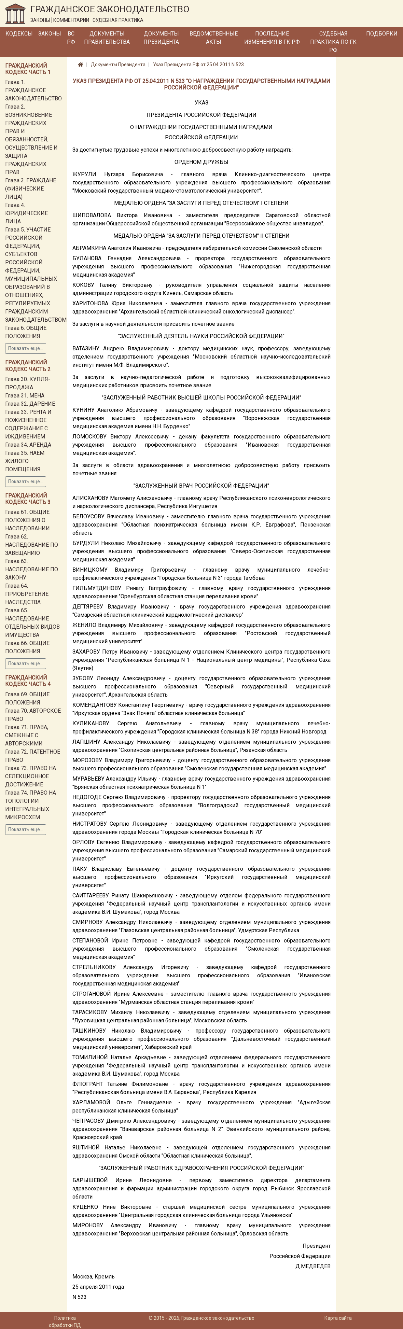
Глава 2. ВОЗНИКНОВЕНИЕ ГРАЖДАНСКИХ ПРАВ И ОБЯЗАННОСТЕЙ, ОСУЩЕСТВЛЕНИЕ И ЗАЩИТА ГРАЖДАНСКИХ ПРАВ (31, 139)
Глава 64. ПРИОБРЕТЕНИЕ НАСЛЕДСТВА (26, 594)
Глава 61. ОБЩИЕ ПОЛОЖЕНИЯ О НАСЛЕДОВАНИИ (27, 520)
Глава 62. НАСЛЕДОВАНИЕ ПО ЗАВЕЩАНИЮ (31, 544)
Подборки (382, 33)
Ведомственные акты (214, 37)
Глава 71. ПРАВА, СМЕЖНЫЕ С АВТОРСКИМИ (26, 735)
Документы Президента (161, 37)
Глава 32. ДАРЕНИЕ (30, 404)
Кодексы (19, 33)
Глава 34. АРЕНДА (28, 445)
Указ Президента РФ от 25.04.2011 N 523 (198, 64)
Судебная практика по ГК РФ (333, 41)
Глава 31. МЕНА (24, 395)
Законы (49, 33)
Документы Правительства (107, 37)
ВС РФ (71, 37)
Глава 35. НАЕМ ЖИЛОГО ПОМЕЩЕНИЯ (24, 461)
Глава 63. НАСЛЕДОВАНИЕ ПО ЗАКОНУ (31, 569)
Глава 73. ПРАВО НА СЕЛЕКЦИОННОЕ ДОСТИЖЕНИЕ (30, 776)
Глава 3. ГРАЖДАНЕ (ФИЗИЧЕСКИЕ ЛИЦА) (30, 188)
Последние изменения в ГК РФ (272, 37)
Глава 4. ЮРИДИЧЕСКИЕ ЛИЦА (26, 213)
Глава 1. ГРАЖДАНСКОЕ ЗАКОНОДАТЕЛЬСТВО (33, 90)
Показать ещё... (25, 348)
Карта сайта (338, 1318)
